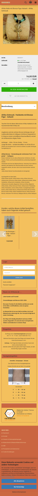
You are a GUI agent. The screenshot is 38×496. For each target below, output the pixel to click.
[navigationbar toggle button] (35, 2)
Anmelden (19, 277)
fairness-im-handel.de (23, 415)
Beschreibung (7, 106)
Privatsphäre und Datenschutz (11, 449)
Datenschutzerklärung (7, 477)
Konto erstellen (7, 282)
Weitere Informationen (19, 492)
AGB (4, 445)
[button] (4, 83)
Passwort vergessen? (9, 285)
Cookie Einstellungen (8, 452)
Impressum (6, 433)
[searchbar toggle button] (25, 2)
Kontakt (5, 436)
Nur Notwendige (19, 487)
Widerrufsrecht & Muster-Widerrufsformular (14, 442)
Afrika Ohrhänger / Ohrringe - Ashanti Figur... (9, 233)
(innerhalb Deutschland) (23, 62)
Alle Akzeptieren (19, 481)
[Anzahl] (19, 83)
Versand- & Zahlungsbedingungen (12, 439)
